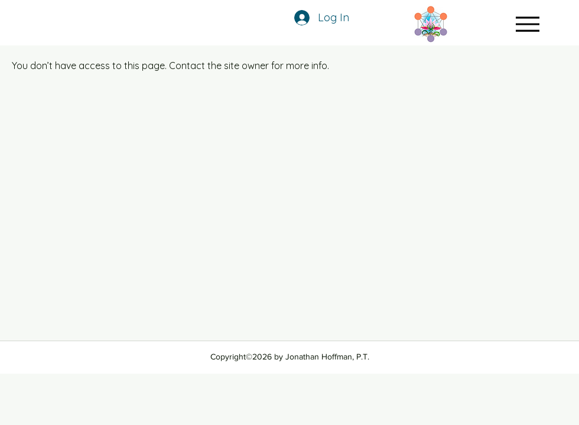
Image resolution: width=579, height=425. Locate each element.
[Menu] (527, 24)
